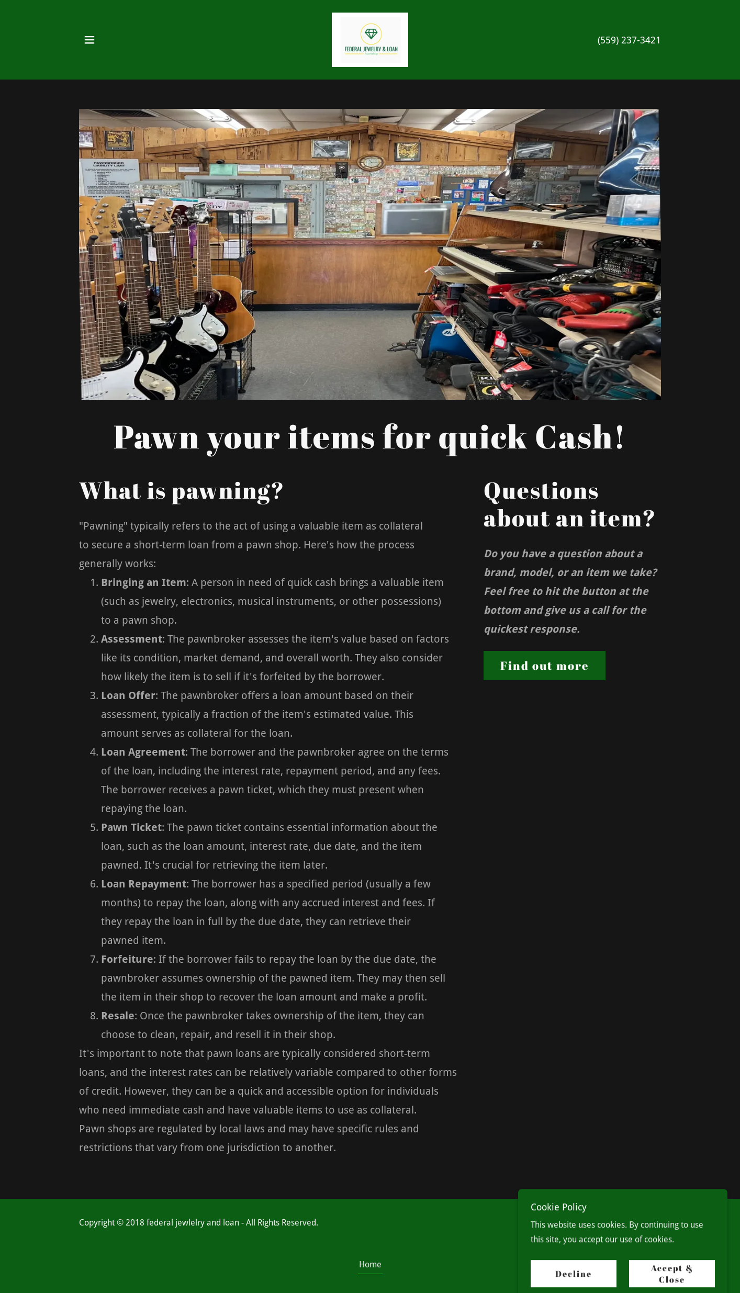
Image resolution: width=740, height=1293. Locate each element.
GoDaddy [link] (643, 1230)
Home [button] (370, 1264)
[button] (89, 39)
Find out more (544, 665)
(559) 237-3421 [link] (629, 40)
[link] (370, 39)
